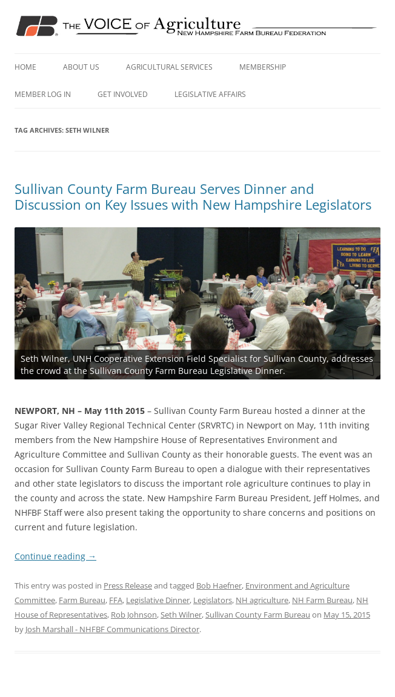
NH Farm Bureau (322, 600)
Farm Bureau (82, 600)
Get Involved (123, 94)
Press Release (128, 585)
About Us (81, 67)
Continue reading (55, 556)
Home (25, 67)
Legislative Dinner (158, 600)
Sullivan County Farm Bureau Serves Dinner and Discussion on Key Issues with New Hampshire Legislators (193, 196)
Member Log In (43, 94)
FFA (115, 600)
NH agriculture (262, 600)
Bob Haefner (219, 585)
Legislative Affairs (210, 94)
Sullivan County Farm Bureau (257, 614)
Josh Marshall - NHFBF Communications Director (112, 629)
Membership (262, 67)
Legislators (212, 600)
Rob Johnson (134, 614)
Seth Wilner (181, 614)
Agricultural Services (169, 67)
